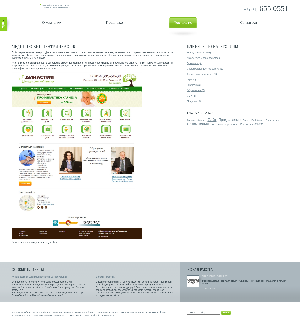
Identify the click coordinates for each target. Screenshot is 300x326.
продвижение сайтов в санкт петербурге (73, 312)
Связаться (248, 22)
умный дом (17, 292)
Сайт (211, 120)
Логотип (191, 120)
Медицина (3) (194, 101)
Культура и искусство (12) (200, 52)
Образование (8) (196, 90)
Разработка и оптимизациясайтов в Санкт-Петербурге (56, 6)
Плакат (246, 120)
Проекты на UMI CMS (251, 124)
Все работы (211, 288)
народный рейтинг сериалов (99, 315)
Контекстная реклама (224, 124)
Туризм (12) (193, 79)
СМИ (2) (191, 95)
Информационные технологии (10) (205, 68)
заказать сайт (75, 315)
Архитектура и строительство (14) (205, 58)
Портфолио (183, 22)
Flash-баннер (257, 120)
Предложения (117, 22)
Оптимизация (198, 124)
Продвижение (229, 120)
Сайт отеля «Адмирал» (215, 276)
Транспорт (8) (194, 63)
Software (201, 120)
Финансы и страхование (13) (202, 74)
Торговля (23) (194, 85)
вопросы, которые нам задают (49, 315)
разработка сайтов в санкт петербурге (31, 312)
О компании (51, 22)
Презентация (272, 120)
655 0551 (266, 8)
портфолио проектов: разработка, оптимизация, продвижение (128, 312)
